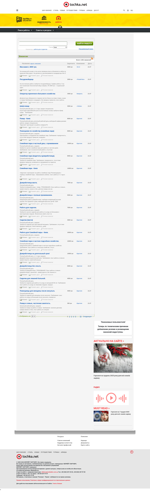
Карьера (84, 440)
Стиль (55, 10)
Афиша (89, 10)
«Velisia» (79, 106)
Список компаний (63, 440)
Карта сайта (85, 445)
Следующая (87, 316)
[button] (128, 10)
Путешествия (71, 10)
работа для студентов (40, 49)
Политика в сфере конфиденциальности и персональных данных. (50, 480)
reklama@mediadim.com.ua (49, 472)
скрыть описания (35, 63)
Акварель (80, 93)
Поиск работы (24, 30)
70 (80, 316)
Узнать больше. (57, 483)
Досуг (96, 10)
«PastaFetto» (81, 79)
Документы (85, 443)
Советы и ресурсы (43, 30)
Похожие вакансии (48, 75)
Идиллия (79, 118)
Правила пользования (23, 480)
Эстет (79, 67)
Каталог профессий (64, 445)
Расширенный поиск (86, 49)
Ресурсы (60, 436)
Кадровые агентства (64, 443)
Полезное (84, 436)
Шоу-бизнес (47, 10)
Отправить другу (35, 75)
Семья (62, 10)
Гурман (82, 10)
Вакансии (23, 56)
